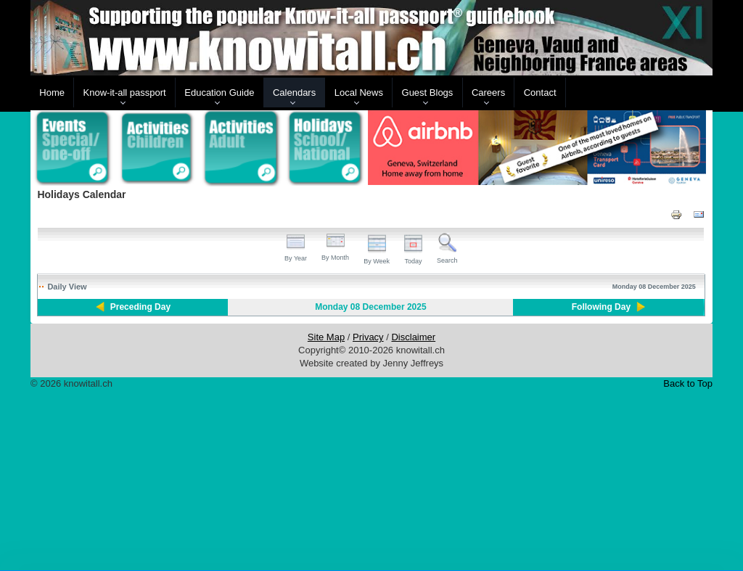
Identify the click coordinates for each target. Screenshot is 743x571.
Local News (358, 92)
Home (52, 92)
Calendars (294, 92)
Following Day (601, 307)
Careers (488, 92)
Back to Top (688, 383)
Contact (540, 92)
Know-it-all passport (124, 92)
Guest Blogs (427, 92)
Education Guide (219, 92)
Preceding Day (140, 307)
